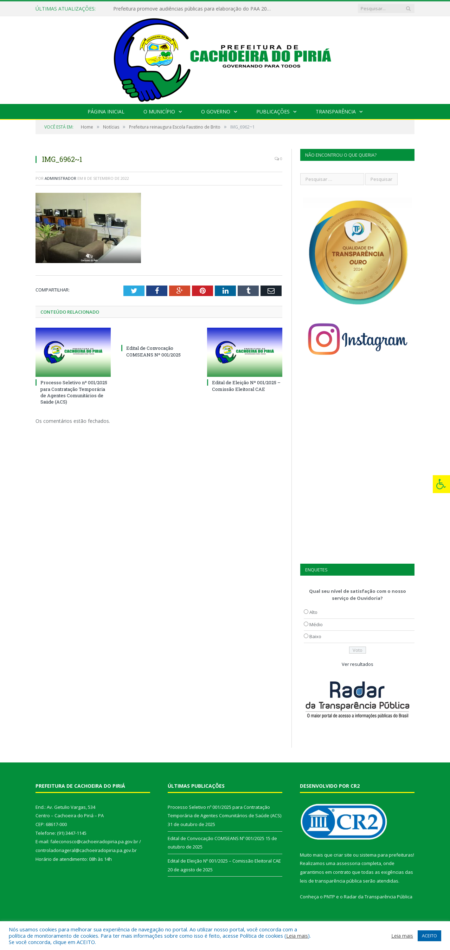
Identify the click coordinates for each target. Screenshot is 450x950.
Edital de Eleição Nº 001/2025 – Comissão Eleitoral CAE (246, 385)
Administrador (60, 178)
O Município (159, 111)
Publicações (273, 111)
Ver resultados (357, 664)
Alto (313, 612)
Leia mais (297, 935)
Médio (316, 624)
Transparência (336, 111)
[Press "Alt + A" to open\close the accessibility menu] (441, 484)
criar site (343, 855)
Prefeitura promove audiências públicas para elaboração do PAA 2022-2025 (194, 9)
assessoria (348, 863)
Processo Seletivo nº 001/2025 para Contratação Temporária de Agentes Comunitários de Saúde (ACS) (73, 392)
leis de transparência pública (331, 881)
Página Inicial (106, 111)
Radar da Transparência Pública (378, 896)
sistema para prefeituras (386, 855)
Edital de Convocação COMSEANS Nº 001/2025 (153, 351)
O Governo (215, 111)
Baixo (315, 636)
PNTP (329, 896)
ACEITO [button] (429, 935)
